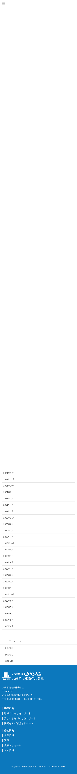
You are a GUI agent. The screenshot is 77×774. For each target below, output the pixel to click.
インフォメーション (14, 641)
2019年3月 (8, 575)
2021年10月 (9, 486)
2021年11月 (9, 479)
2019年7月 (8, 556)
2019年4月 (8, 569)
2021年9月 (8, 492)
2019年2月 (8, 581)
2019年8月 (8, 549)
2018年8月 (8, 601)
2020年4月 (8, 537)
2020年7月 (8, 530)
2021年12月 (9, 473)
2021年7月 (8, 498)
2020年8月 (8, 524)
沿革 (6, 740)
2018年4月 (8, 626)
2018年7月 (8, 607)
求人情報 (9, 750)
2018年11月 (9, 588)
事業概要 (9, 648)
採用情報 (9, 661)
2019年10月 (9, 543)
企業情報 (9, 735)
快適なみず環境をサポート (18, 723)
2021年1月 (8, 511)
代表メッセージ (12, 745)
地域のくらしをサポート (17, 713)
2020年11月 (9, 518)
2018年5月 (8, 620)
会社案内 (9, 654)
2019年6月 (8, 562)
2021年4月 (8, 505)
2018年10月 (9, 594)
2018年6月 (8, 613)
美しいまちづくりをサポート (20, 718)
